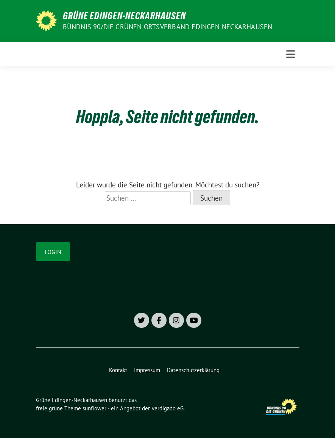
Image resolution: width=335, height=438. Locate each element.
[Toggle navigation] (290, 54)
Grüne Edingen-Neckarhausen (124, 16)
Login (53, 252)
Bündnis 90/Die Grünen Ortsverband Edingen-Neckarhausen (168, 26)
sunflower (94, 408)
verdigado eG (168, 408)
